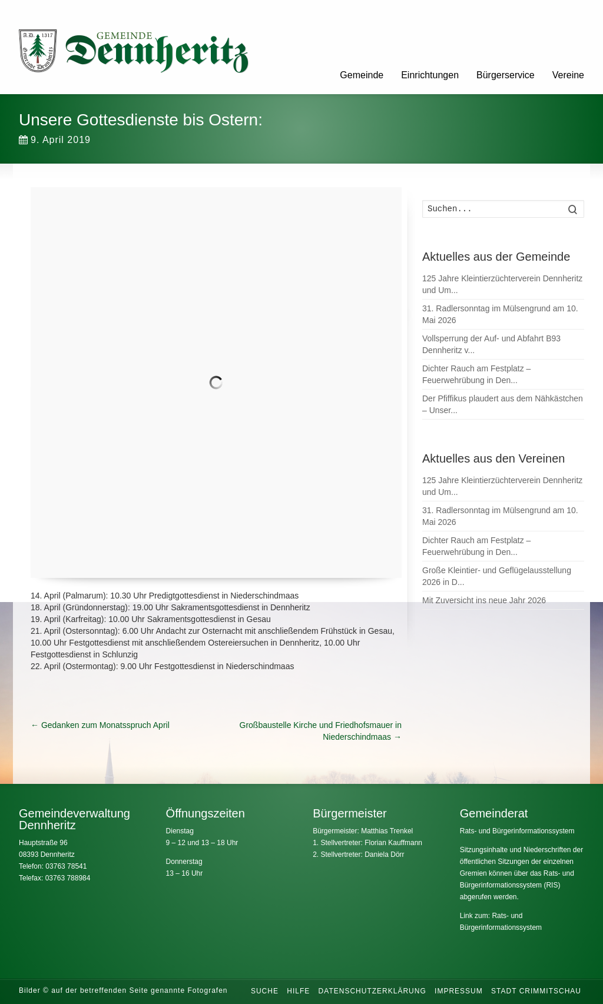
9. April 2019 (55, 140)
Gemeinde (361, 75)
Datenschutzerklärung (372, 991)
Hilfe (298, 991)
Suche (265, 991)
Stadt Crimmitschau (536, 991)
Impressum (459, 991)
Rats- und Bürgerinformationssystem (517, 831)
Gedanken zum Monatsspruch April (100, 725)
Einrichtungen (430, 75)
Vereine (568, 75)
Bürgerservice (505, 75)
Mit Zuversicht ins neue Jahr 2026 (484, 600)
